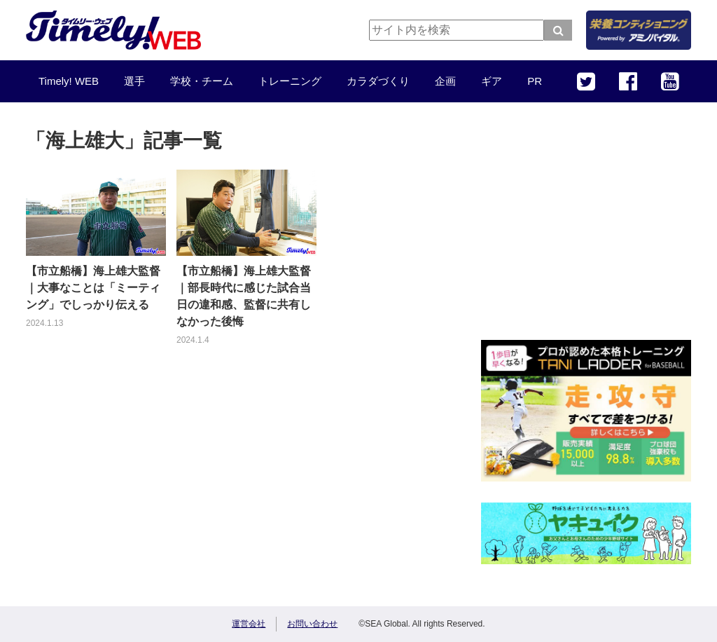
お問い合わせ (312, 624)
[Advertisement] (586, 231)
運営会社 (248, 624)
